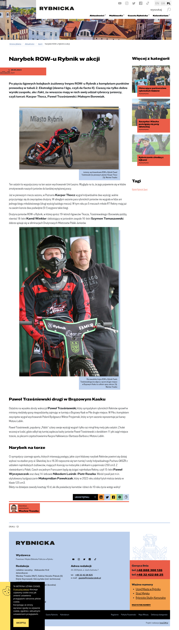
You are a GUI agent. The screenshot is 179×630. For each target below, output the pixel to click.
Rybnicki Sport (142, 185)
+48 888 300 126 (149, 570)
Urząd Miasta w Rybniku (148, 589)
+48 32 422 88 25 (149, 574)
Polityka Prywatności (128, 615)
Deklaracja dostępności (159, 615)
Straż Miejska (143, 593)
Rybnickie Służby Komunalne (151, 597)
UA (163, 3)
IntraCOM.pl (164, 623)
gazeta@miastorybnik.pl (90, 578)
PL (168, 3)
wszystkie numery (141, 605)
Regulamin (115, 615)
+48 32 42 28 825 (84, 575)
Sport (40, 44)
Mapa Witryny (144, 615)
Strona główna (15, 44)
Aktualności (29, 44)
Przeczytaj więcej (21, 589)
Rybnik (134, 185)
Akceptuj (21, 622)
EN (157, 3)
